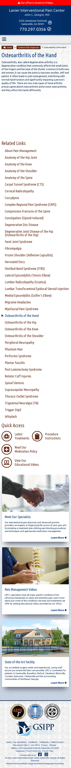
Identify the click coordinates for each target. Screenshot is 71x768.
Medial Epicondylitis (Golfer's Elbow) (28, 296)
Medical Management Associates (50, 764)
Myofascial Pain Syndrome (21, 309)
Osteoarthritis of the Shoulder (24, 336)
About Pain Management (21, 151)
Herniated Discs (15, 262)
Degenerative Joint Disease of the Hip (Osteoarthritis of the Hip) (29, 233)
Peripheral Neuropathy (19, 343)
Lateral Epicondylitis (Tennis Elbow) (27, 275)
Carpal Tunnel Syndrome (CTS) (24, 184)
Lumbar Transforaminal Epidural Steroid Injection (37, 289)
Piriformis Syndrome (18, 356)
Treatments (44, 742)
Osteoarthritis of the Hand (22, 316)
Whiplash (11, 417)
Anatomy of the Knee (18, 164)
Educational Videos (21, 745)
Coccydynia (12, 198)
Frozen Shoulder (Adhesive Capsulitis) (29, 255)
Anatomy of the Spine (18, 178)
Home (7, 48)
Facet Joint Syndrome (18, 242)
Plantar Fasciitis (15, 363)
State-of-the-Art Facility (20, 662)
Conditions (32, 742)
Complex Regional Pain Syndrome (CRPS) (30, 205)
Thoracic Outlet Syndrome (21, 396)
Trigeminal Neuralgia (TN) (21, 403)
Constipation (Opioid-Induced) (24, 218)
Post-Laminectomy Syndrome (23, 369)
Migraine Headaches (18, 302)
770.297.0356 (36, 29)
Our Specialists (19, 742)
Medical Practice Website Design (20, 764)
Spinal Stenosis (14, 383)
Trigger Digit (13, 410)
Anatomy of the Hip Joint (21, 158)
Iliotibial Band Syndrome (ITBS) (25, 269)
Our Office (35, 745)
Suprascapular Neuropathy (22, 390)
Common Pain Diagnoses (28, 48)
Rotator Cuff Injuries (18, 376)
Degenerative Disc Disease (21, 225)
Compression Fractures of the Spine (27, 211)
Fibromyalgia (13, 248)
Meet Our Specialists (18, 517)
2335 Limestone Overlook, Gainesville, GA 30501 (39, 748)
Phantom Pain (14, 349)
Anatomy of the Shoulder (21, 171)
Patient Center (57, 742)
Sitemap (52, 745)
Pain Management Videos (21, 590)
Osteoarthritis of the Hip (20, 322)
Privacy (44, 745)
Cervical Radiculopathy (19, 191)
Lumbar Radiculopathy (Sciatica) (25, 282)
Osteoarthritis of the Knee (21, 329)
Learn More (58, 537)
